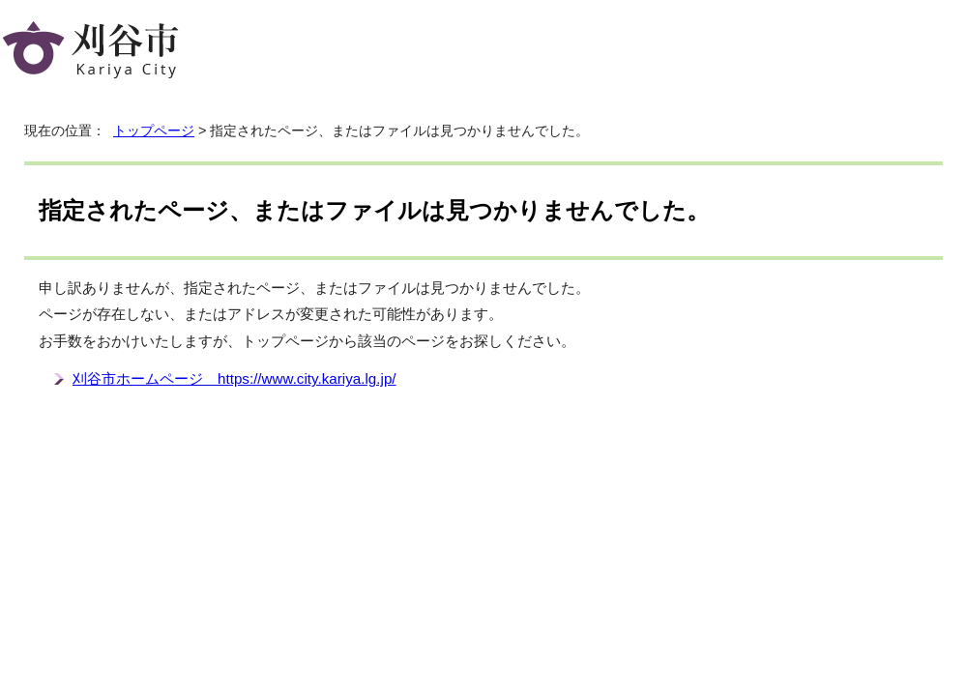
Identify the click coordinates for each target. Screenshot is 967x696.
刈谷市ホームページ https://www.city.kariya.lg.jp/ (234, 378)
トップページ (153, 130)
